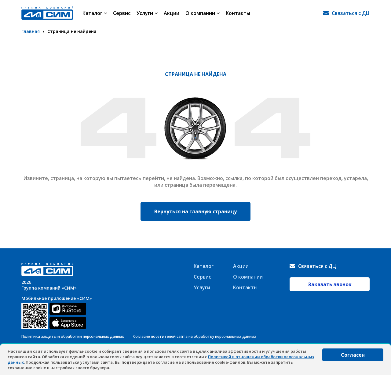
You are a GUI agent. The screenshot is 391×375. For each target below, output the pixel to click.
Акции (171, 13)
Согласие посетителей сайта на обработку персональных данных (194, 336)
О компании (202, 13)
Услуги (147, 13)
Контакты (238, 13)
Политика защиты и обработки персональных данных (72, 336)
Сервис (121, 13)
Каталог (94, 13)
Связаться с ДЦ (351, 13)
